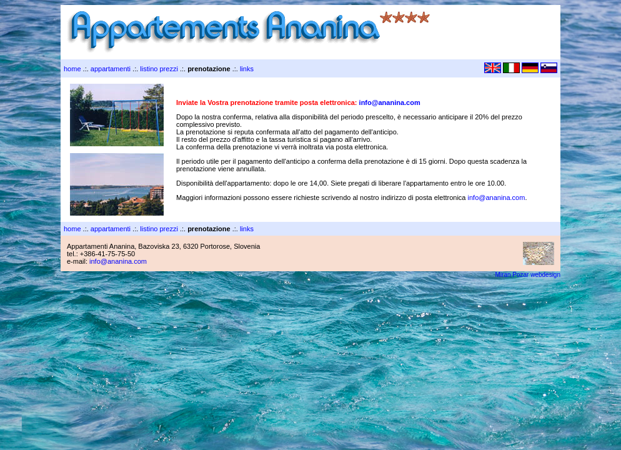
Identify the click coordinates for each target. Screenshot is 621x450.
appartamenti (111, 68)
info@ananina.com (389, 102)
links (247, 68)
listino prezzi (159, 68)
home (72, 68)
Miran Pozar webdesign (528, 274)
